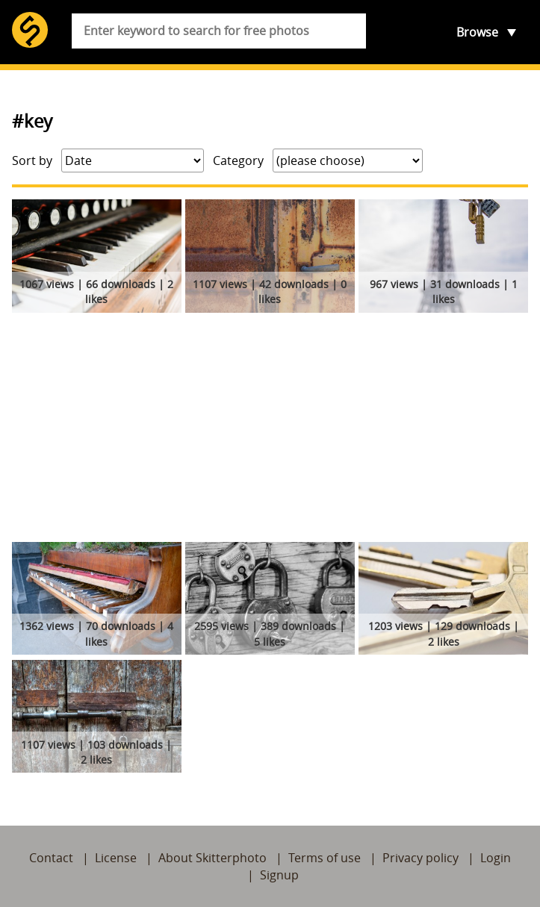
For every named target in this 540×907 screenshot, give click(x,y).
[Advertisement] (270, 429)
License (116, 858)
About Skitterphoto (212, 858)
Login (495, 858)
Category (238, 160)
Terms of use (324, 858)
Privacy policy (420, 858)
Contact (51, 858)
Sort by (32, 160)
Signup (279, 875)
